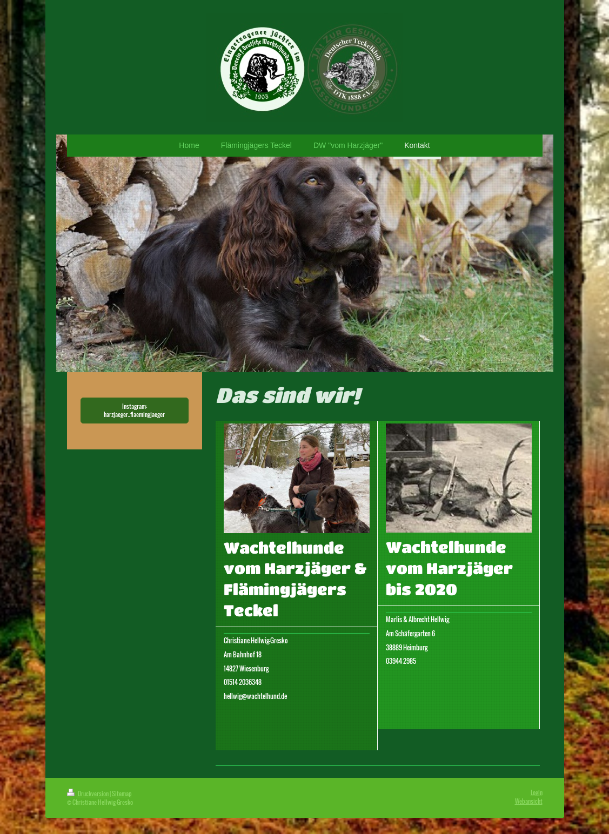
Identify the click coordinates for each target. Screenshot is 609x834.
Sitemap (122, 793)
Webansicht (529, 801)
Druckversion (88, 793)
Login (537, 792)
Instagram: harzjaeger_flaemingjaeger (134, 410)
